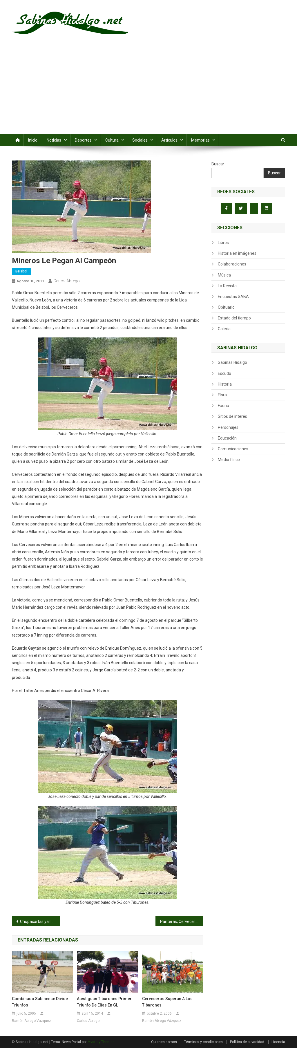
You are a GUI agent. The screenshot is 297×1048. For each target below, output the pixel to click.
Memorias (200, 140)
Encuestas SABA (233, 296)
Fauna (223, 405)
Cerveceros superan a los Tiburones (167, 1001)
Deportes (83, 140)
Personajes (228, 427)
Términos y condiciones (203, 1042)
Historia (225, 384)
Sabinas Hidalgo (232, 362)
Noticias (54, 140)
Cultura (112, 140)
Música (224, 275)
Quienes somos (164, 1042)
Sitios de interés (232, 416)
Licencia (278, 1042)
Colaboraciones (232, 264)
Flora (222, 395)
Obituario (226, 307)
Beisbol (21, 271)
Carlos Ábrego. (67, 281)
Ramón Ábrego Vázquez (31, 1021)
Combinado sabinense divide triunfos (40, 1001)
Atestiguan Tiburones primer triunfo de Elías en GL (104, 1001)
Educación (227, 438)
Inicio (32, 140)
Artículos (169, 140)
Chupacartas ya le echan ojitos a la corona (40, 921)
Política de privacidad (247, 1042)
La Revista (227, 285)
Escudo (224, 373)
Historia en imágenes (237, 253)
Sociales (140, 140)
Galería (224, 328)
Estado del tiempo (234, 318)
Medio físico (229, 459)
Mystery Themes (101, 1042)
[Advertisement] (148, 90)
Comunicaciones (233, 449)
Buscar (217, 164)
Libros (223, 242)
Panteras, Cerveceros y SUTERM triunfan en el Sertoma (181, 921)
